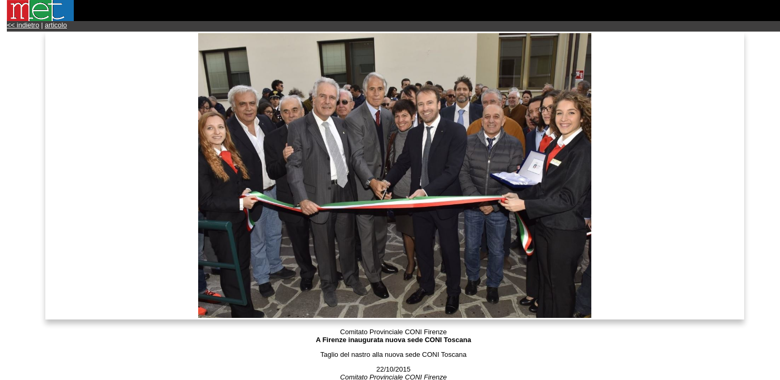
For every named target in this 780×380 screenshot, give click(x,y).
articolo (56, 25)
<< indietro (23, 25)
